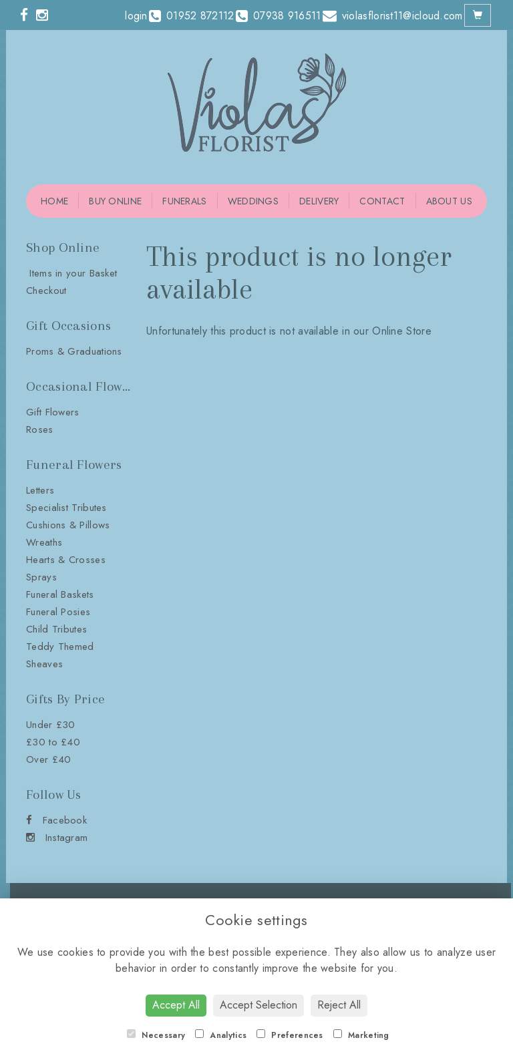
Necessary (156, 1035)
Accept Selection (258, 1005)
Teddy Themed (60, 646)
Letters (40, 490)
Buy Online (115, 201)
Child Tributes (56, 629)
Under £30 (50, 724)
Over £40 (48, 759)
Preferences (289, 1035)
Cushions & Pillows (68, 525)
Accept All (176, 1005)
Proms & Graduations (74, 351)
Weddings (253, 201)
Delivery (319, 201)
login (136, 15)
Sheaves (44, 664)
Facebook (56, 820)
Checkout (46, 290)
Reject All (339, 1005)
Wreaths (44, 542)
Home (54, 201)
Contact (382, 201)
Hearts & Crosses (66, 559)
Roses (39, 429)
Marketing (361, 1035)
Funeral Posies (58, 611)
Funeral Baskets (60, 594)
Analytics (220, 1035)
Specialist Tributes (66, 507)
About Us (449, 201)
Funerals (184, 201)
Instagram (57, 837)
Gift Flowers (52, 412)
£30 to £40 (53, 742)
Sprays (41, 577)
